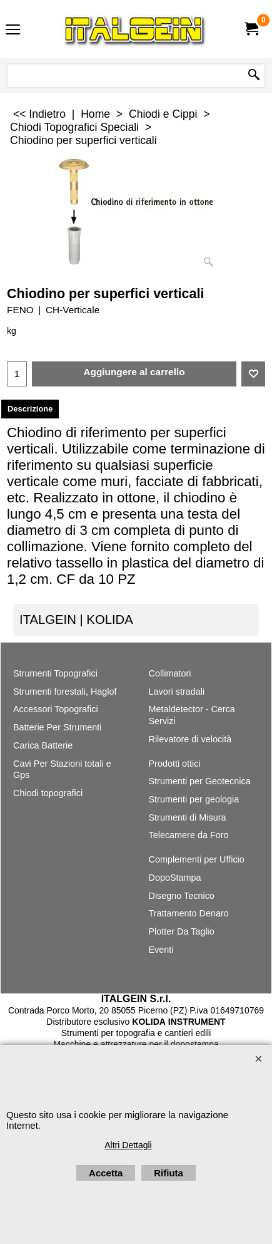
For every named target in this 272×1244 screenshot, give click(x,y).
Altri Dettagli (127, 1145)
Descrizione (30, 408)
